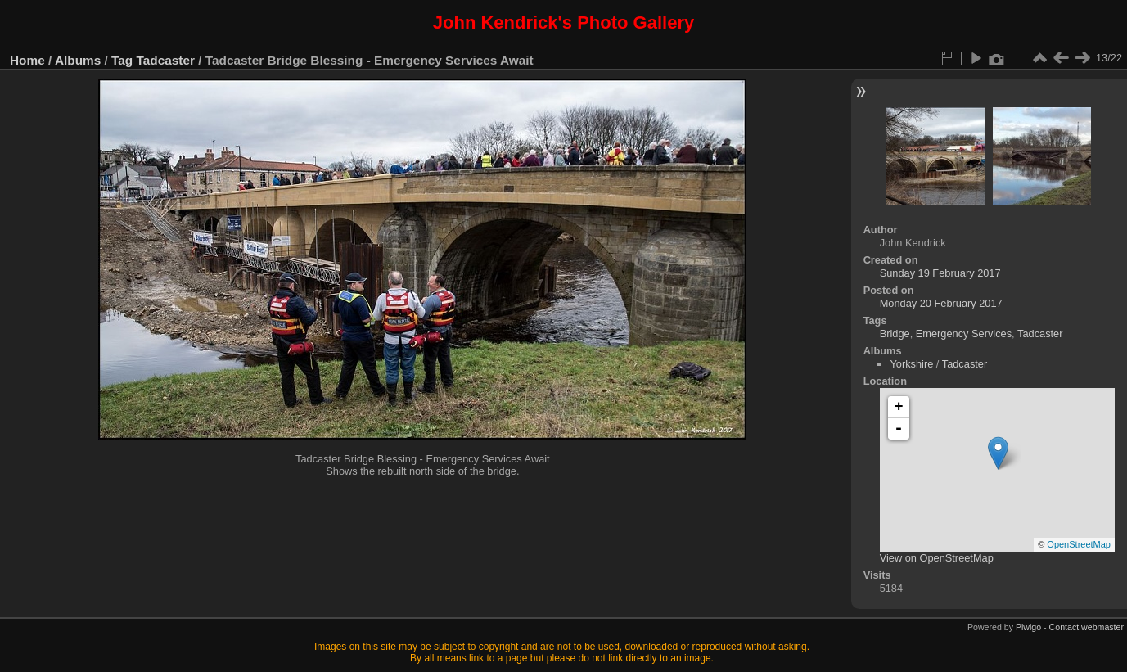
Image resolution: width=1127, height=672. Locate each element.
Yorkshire (911, 364)
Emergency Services (964, 333)
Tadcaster (166, 60)
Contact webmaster (1086, 627)
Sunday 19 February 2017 (940, 273)
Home (27, 60)
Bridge (895, 333)
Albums (78, 60)
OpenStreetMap (1079, 544)
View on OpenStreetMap (937, 558)
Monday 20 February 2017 (941, 303)
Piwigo (1028, 627)
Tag (122, 60)
